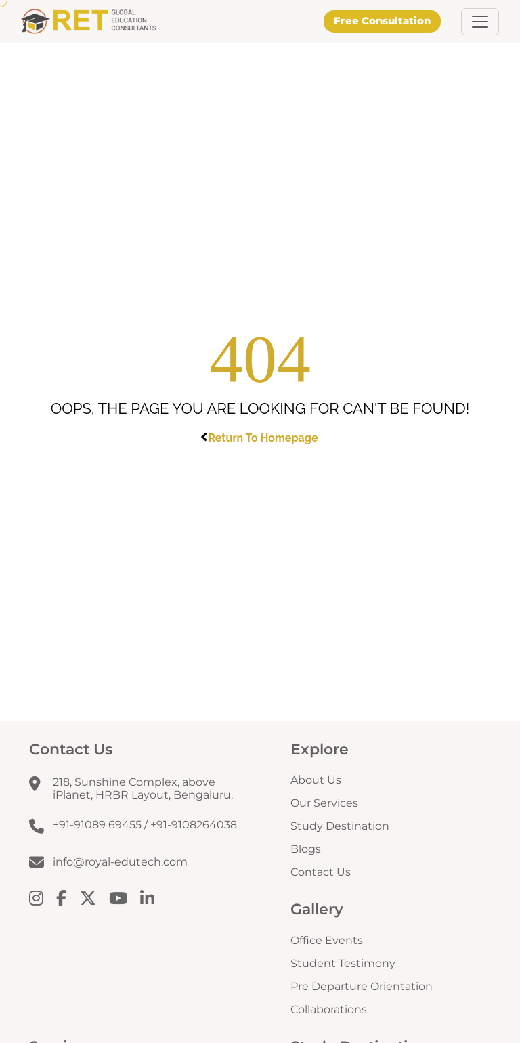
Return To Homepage (260, 437)
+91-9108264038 (193, 824)
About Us (315, 779)
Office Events (326, 940)
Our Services (324, 802)
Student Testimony (342, 963)
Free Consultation (382, 20)
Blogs (305, 849)
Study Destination (339, 826)
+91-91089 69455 (97, 824)
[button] (480, 21)
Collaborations (328, 1009)
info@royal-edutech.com (120, 861)
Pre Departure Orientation (361, 986)
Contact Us (320, 872)
